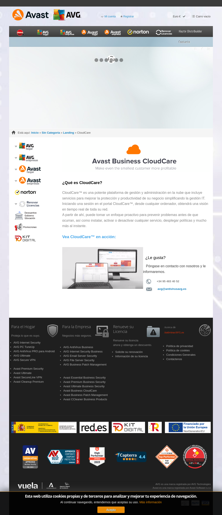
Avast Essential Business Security (84, 377)
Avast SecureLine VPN (27, 377)
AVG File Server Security (79, 360)
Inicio (35, 132)
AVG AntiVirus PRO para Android (34, 351)
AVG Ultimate (21, 355)
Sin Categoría (51, 132)
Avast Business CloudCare (80, 390)
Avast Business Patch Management (85, 395)
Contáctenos (174, 359)
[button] (16, 146)
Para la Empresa (76, 326)
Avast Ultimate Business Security (84, 386)
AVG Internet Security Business (83, 351)
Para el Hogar (23, 326)
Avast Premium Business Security (84, 382)
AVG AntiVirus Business (78, 347)
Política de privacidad (179, 346)
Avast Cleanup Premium (28, 381)
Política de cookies (178, 350)
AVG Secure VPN (24, 360)
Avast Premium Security (28, 368)
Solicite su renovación (129, 352)
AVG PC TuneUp (23, 347)
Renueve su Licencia (123, 329)
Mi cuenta (110, 16)
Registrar (128, 16)
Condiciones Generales (181, 354)
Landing (68, 132)
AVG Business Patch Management (84, 364)
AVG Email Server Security (80, 355)
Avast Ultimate (22, 373)
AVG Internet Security (27, 342)
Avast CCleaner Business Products (85, 399)
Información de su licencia (131, 356)
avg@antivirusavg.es (172, 289)
